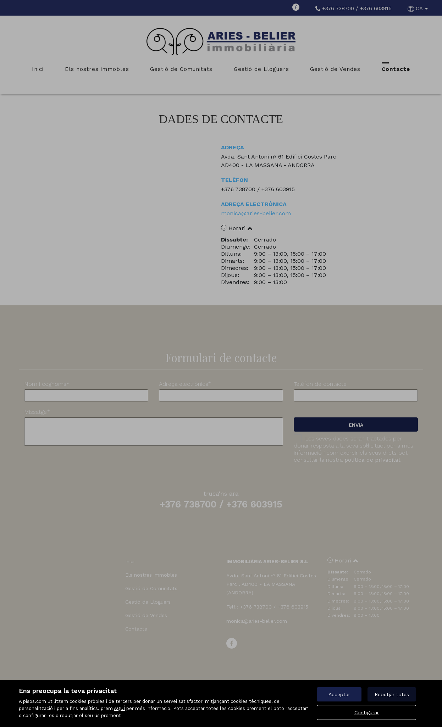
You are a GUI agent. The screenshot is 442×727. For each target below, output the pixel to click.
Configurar (366, 712)
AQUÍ (119, 708)
